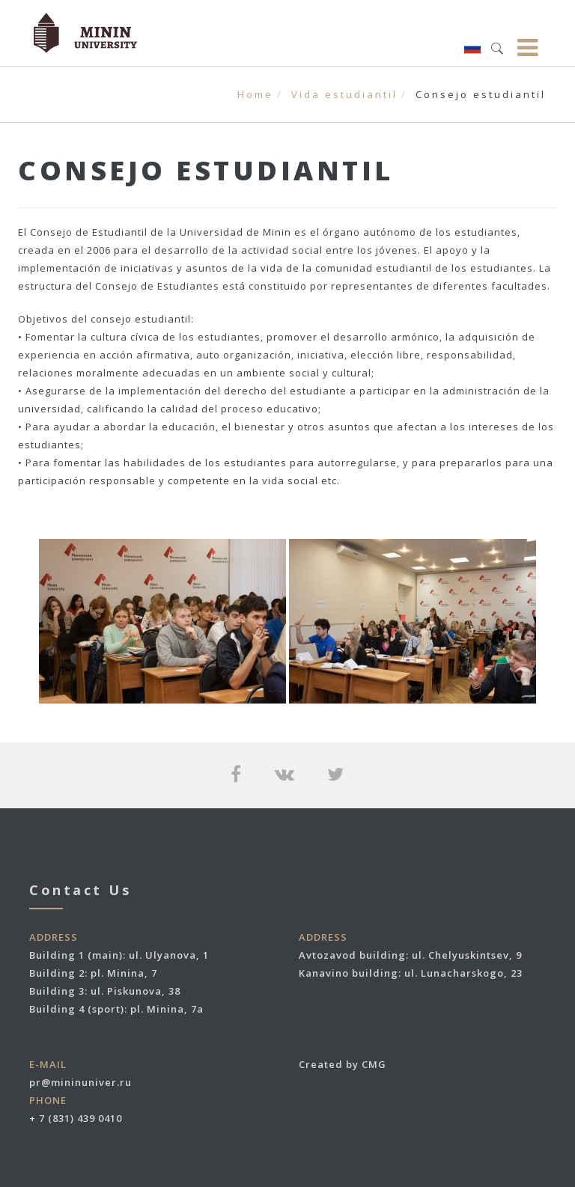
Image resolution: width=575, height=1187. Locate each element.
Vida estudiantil (344, 94)
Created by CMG (342, 1064)
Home (255, 94)
